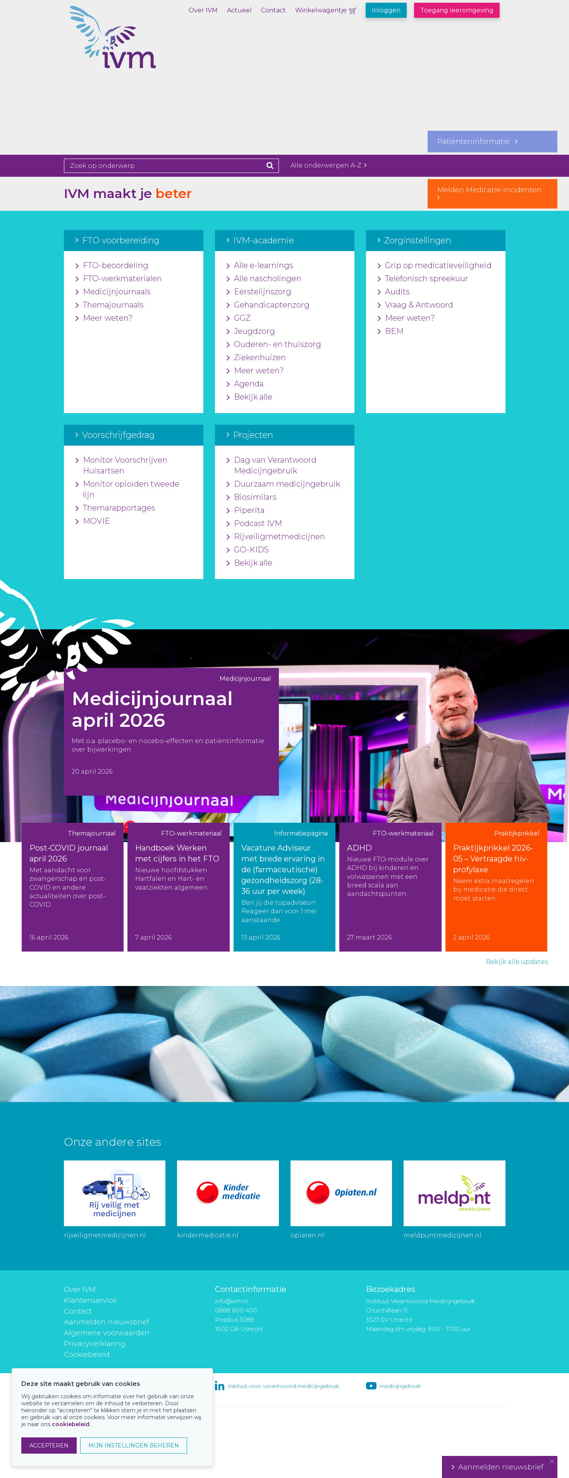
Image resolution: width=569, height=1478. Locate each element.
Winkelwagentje (321, 10)
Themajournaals (110, 305)
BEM (391, 331)
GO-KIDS (248, 550)
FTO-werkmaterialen (119, 279)
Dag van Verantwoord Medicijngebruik (271, 466)
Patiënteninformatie (477, 141)
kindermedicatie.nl (208, 1235)
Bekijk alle (249, 397)
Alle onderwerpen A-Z (328, 165)
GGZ (239, 318)
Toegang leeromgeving (456, 10)
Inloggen (386, 10)
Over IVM (203, 10)
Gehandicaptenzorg (268, 305)
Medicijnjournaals (113, 292)
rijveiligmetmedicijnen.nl (105, 1235)
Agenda (245, 384)
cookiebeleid (70, 1424)
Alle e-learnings (260, 266)
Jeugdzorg (251, 331)
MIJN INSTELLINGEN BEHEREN (133, 1445)
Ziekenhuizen (256, 358)
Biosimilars (252, 497)
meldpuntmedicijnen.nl (442, 1235)
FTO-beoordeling (112, 266)
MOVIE (93, 521)
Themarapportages (115, 508)
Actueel (239, 10)
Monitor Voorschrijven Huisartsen (121, 466)
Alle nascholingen (264, 279)
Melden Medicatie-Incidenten (492, 193)
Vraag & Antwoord (415, 305)
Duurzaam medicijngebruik (283, 484)
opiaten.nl (307, 1235)
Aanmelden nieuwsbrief (106, 1322)
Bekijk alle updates (517, 961)
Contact (273, 10)
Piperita (246, 510)
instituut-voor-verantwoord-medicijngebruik (283, 1386)
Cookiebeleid (87, 1354)
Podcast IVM (254, 524)
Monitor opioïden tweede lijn (127, 489)
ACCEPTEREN (49, 1445)
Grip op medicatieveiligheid (435, 266)
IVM (139, 44)
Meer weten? (104, 318)
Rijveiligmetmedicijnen (276, 537)
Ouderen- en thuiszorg (274, 344)
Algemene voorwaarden (107, 1333)
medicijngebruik (400, 1386)
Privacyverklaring (94, 1344)
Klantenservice (90, 1300)
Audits (394, 292)
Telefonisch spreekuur (423, 279)
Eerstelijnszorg (259, 292)
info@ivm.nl (231, 1301)
